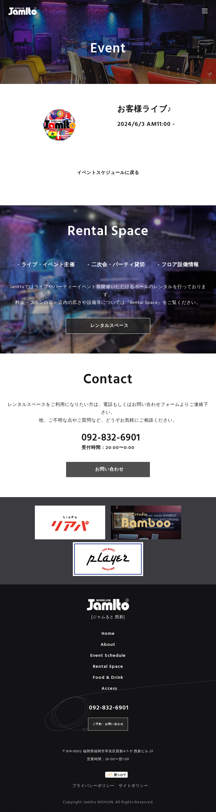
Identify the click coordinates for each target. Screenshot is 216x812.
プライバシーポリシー (93, 786)
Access (109, 688)
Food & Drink (108, 677)
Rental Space (108, 666)
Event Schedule (108, 655)
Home (108, 633)
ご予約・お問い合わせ (108, 724)
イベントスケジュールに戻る (108, 173)
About (108, 644)
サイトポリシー (133, 786)
